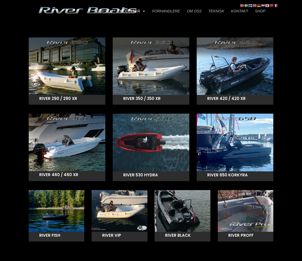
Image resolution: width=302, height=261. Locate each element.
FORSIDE (105, 11)
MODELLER (130, 11)
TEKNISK (216, 11)
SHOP (260, 11)
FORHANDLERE (166, 11)
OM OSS (194, 11)
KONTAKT (239, 11)
